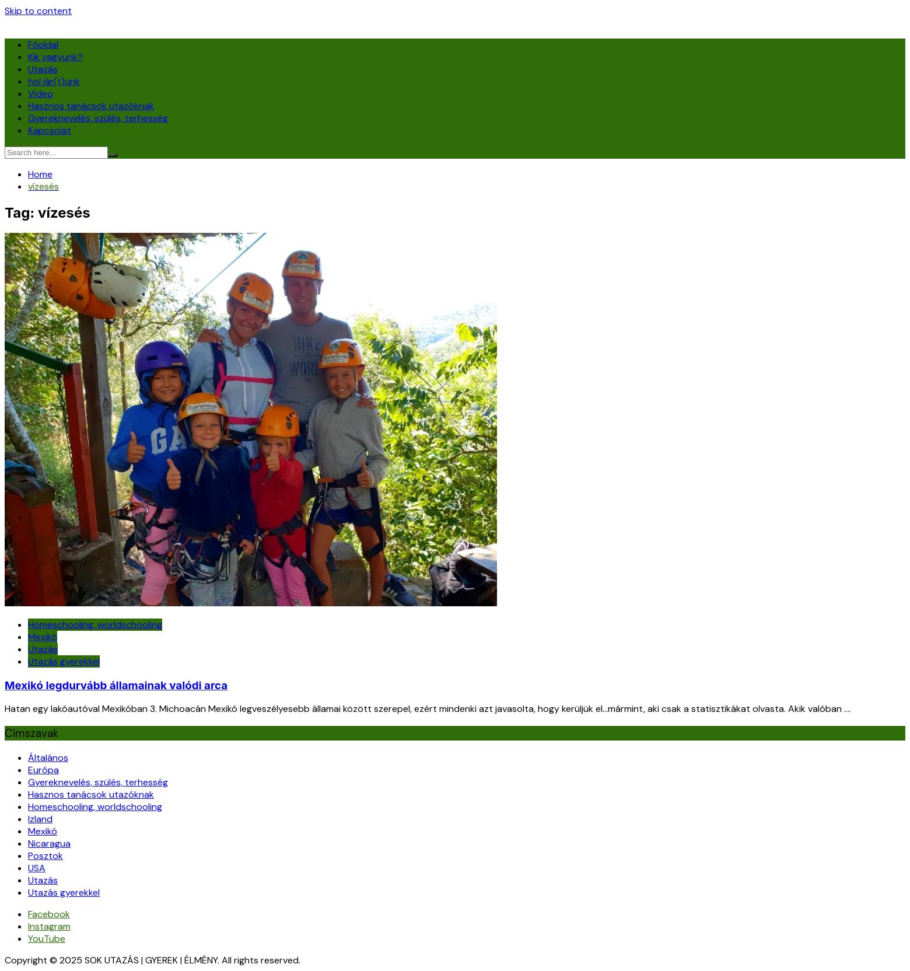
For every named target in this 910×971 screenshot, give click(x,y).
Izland (40, 819)
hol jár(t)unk (54, 81)
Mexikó (42, 637)
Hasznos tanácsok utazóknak (91, 106)
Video (40, 94)
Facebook (49, 914)
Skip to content (38, 11)
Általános (48, 758)
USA (37, 868)
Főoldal (43, 45)
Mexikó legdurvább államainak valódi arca (116, 685)
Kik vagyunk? (55, 57)
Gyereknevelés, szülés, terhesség (98, 118)
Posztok (45, 856)
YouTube (46, 938)
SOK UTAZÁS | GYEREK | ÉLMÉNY (71, 23)
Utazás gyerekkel (64, 661)
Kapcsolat (49, 130)
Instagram (49, 926)
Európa (43, 770)
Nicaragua (49, 843)
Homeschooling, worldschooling (95, 625)
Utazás (43, 69)
